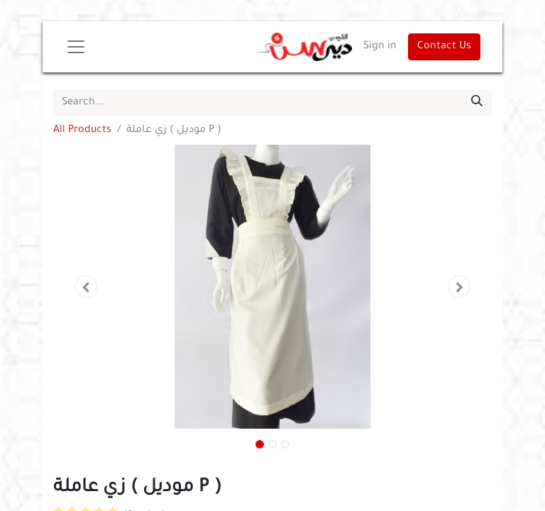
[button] (86, 286)
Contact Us (444, 47)
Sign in (380, 47)
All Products (82, 130)
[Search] (477, 102)
